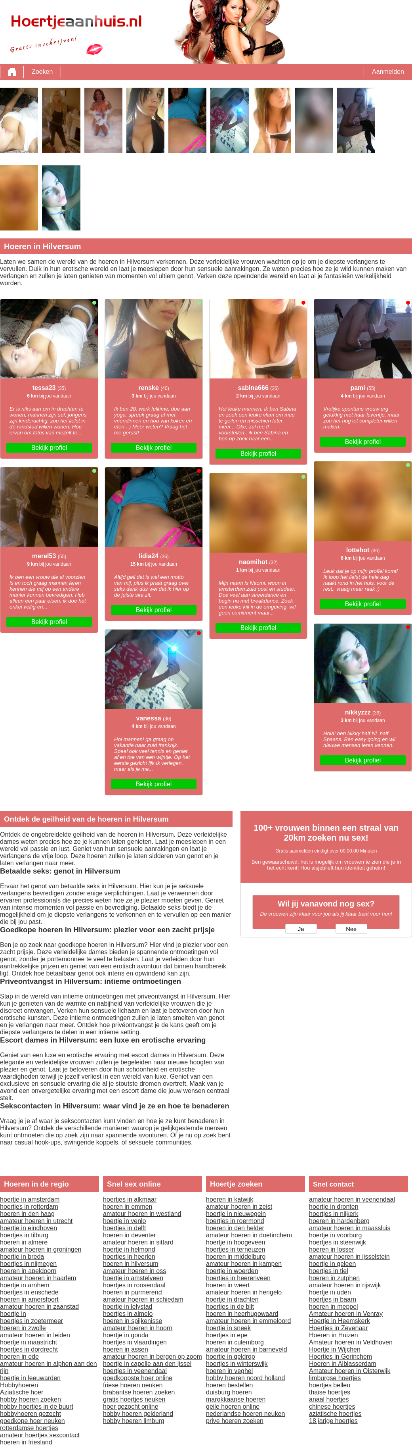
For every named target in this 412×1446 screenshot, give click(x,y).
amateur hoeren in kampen (244, 1263)
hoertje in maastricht (28, 1342)
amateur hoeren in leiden (35, 1335)
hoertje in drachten (232, 1299)
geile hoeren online (232, 1406)
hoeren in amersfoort (29, 1299)
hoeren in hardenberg (339, 1220)
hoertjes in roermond (235, 1220)
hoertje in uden (330, 1292)
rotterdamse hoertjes (29, 1428)
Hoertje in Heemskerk (339, 1320)
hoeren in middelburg (235, 1256)
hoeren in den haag (27, 1213)
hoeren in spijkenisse (132, 1320)
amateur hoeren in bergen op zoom (152, 1356)
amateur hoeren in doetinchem (249, 1235)
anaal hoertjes (329, 1399)
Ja (301, 929)
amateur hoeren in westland (142, 1213)
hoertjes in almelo (128, 1313)
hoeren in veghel (229, 1370)
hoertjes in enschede (29, 1292)
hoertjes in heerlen (129, 1256)
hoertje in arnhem (25, 1285)
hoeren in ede (19, 1356)
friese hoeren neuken (132, 1385)
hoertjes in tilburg (24, 1235)
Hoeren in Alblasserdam (342, 1363)
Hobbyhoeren (19, 1385)
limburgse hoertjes (335, 1378)
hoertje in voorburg (335, 1235)
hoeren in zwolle (23, 1328)
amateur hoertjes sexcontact (40, 1435)
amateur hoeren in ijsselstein (349, 1256)
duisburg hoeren (229, 1392)
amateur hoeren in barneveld (246, 1349)
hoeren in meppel (333, 1306)
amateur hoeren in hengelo (244, 1292)
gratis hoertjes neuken (134, 1399)
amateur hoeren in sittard (138, 1242)
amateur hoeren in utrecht (36, 1220)
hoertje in (13, 1313)
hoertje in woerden (232, 1270)
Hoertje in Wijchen (334, 1349)
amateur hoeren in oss (134, 1270)
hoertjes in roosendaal (134, 1285)
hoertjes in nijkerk (334, 1213)
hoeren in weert (228, 1285)
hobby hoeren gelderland (138, 1413)
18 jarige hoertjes (333, 1420)
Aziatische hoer (21, 1392)
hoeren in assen (125, 1349)
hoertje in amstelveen (133, 1278)
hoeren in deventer (129, 1235)
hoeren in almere (24, 1242)
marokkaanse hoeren (235, 1399)
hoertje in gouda (126, 1335)
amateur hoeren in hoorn (137, 1328)
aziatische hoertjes (335, 1413)
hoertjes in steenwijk (337, 1242)
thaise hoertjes (329, 1392)
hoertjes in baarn (332, 1299)
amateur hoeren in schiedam (143, 1299)
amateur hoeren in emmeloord (248, 1320)
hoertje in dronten (334, 1206)
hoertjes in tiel (328, 1270)
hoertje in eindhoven (28, 1228)
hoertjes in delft (124, 1228)
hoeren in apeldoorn (28, 1270)
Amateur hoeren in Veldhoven (351, 1342)
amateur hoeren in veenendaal (352, 1199)
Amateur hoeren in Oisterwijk (349, 1370)
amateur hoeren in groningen (40, 1249)
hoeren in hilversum (130, 1263)
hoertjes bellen (329, 1385)
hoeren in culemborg (235, 1342)
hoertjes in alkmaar (129, 1199)
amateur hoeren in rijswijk (345, 1285)
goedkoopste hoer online (137, 1378)
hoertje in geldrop (230, 1356)
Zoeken (42, 71)
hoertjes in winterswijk (237, 1363)
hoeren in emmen (128, 1206)
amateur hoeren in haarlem (38, 1278)
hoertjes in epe (227, 1335)
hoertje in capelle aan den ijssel (147, 1363)
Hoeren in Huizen (333, 1335)
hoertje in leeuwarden (30, 1378)
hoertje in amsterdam (29, 1199)
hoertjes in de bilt (230, 1306)
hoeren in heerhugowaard (242, 1313)
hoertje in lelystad (128, 1306)
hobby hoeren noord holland (245, 1378)
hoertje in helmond (129, 1249)
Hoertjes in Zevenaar (338, 1328)
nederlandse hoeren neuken (245, 1413)
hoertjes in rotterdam (29, 1206)
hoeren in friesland (26, 1442)
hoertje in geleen (332, 1263)
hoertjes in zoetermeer (31, 1320)
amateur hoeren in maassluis (349, 1228)
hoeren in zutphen (334, 1278)
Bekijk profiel (49, 447)
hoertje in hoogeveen (235, 1242)
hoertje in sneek (228, 1328)
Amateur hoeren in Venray (346, 1313)
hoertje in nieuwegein (236, 1213)
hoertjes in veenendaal (135, 1370)
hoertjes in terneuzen (235, 1249)
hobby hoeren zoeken (30, 1399)
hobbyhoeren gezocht (30, 1413)
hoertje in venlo (124, 1220)
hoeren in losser (331, 1249)
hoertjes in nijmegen (28, 1263)
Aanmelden (388, 71)
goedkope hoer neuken (32, 1420)
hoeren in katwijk (229, 1199)
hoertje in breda (22, 1256)
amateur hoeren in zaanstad (39, 1306)
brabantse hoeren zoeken (139, 1392)
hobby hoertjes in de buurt (36, 1406)
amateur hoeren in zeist (239, 1206)
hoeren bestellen (229, 1385)
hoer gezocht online (130, 1406)
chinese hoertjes (332, 1406)
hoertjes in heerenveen (238, 1278)
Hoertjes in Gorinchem (340, 1356)
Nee (351, 929)
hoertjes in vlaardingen (135, 1342)
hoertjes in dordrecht (29, 1349)
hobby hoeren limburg (133, 1420)
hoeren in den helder (235, 1228)
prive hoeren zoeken (234, 1420)
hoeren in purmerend (132, 1292)
